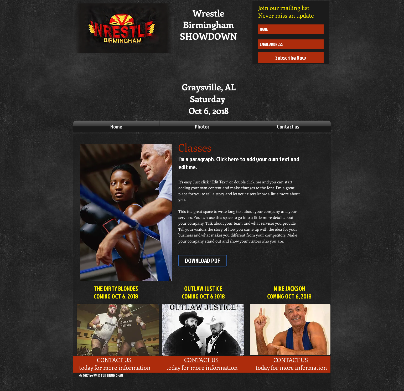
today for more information (115, 367)
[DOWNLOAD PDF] (202, 260)
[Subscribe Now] (291, 57)
